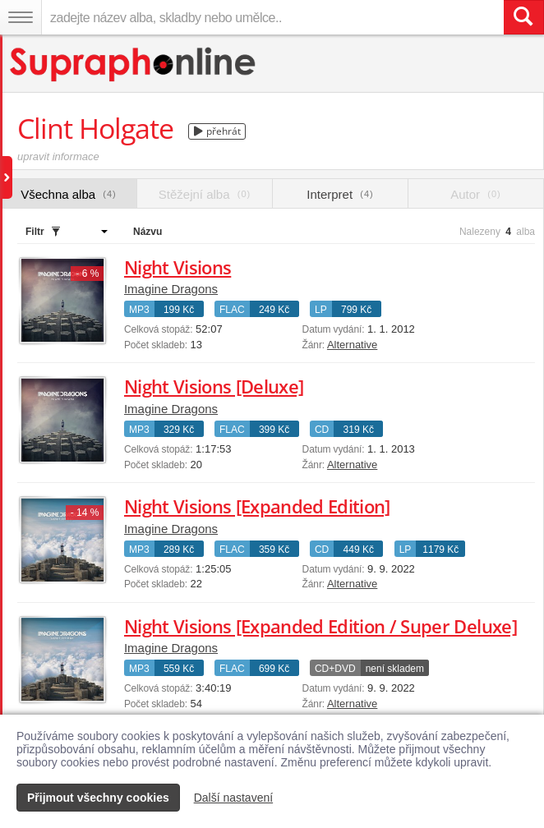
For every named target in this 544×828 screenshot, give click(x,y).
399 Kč (274, 429)
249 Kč (274, 309)
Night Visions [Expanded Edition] (257, 506)
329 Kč (179, 429)
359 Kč (274, 549)
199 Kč (179, 309)
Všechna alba (69, 194)
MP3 (139, 309)
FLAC (232, 309)
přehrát (217, 131)
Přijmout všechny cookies (98, 797)
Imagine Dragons (171, 289)
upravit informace (58, 156)
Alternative (352, 344)
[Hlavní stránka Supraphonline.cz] (133, 64)
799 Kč (356, 309)
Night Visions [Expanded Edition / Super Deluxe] (320, 626)
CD (322, 429)
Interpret (340, 194)
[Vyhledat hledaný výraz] (523, 17)
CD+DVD (335, 668)
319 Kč (358, 429)
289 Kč (179, 549)
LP (321, 309)
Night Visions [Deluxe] (213, 386)
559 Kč (179, 668)
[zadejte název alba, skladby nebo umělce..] (272, 17)
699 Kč (274, 668)
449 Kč (358, 549)
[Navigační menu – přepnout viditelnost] (20, 17)
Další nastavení (234, 797)
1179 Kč (440, 549)
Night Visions (177, 267)
